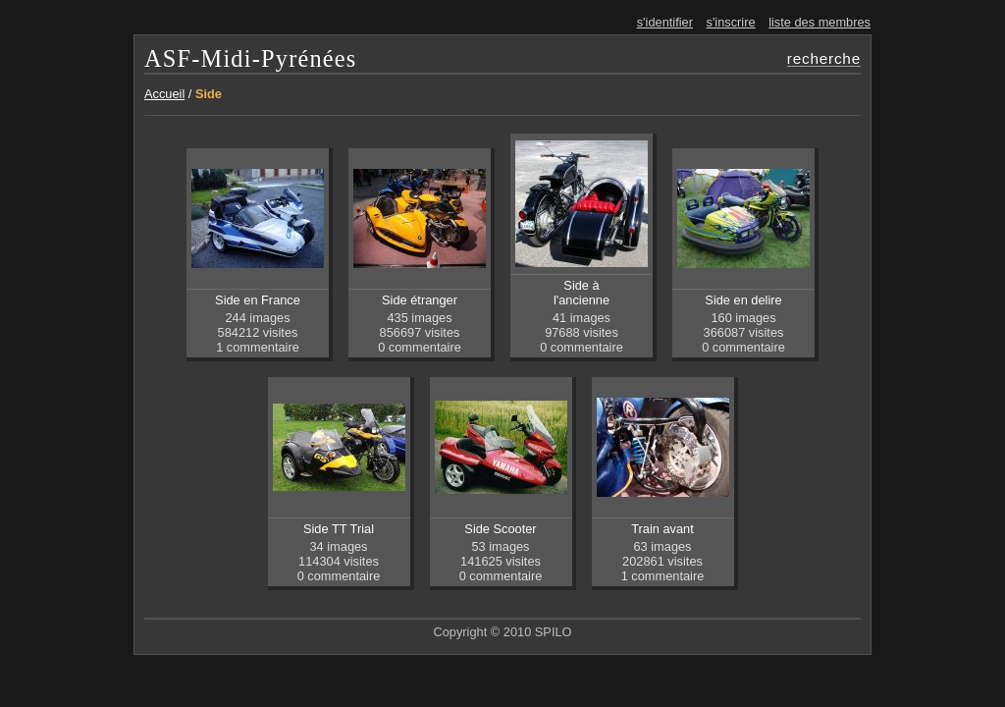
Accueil (164, 93)
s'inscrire (731, 22)
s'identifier (665, 22)
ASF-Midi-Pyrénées (250, 58)
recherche (824, 58)
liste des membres (819, 22)
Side (208, 93)
